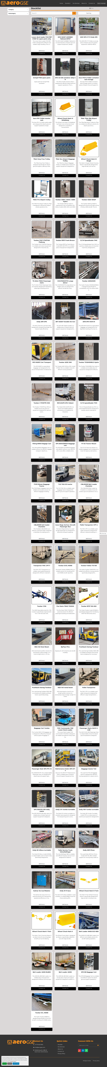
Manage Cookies (87, 1060)
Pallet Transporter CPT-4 (89, 525)
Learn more (15, 1063)
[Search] (51, 13)
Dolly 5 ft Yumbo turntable (65, 809)
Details (42, 50)
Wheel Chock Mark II (65, 931)
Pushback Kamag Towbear (88, 647)
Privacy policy (96, 1060)
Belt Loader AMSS (65, 972)
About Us (84, 3)
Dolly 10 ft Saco (65, 891)
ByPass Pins (65, 647)
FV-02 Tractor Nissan (88, 443)
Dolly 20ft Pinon (89, 850)
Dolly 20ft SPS (42, 321)
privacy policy (13, 1061)
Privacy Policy (61, 1053)
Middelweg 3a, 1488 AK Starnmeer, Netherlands (41, 1051)
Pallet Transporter (88, 687)
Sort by (88, 13)
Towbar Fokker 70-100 (89, 565)
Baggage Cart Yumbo (41, 728)
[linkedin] (82, 1050)
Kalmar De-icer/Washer (41, 891)
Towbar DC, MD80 (41, 1013)
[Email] (89, 1045)
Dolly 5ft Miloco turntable (42, 850)
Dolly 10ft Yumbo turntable (89, 809)
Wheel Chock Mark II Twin (41, 931)
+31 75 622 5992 (39, 1044)
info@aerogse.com (40, 1047)
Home (61, 3)
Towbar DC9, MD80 (65, 565)
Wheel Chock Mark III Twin (89, 891)
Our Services (76, 3)
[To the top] (103, 533)
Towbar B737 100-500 (88, 606)
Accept (4, 1063)
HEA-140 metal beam (65, 687)
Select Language (101, 3)
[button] (68, 3)
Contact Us (92, 3)
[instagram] (79, 1050)
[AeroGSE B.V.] (21, 1042)
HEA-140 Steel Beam (41, 647)
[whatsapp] (86, 1050)
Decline (9, 1063)
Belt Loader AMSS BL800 (42, 972)
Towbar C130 (41, 606)
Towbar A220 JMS (65, 362)
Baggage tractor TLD (88, 769)
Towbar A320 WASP (89, 200)
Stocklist (67, 3)
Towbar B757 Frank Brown (65, 240)
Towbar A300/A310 (88, 281)
